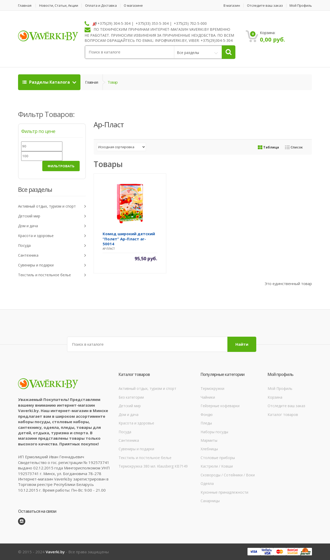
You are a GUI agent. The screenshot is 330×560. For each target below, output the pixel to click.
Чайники (208, 397)
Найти (241, 344)
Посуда (52, 245)
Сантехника (52, 255)
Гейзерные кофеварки (220, 405)
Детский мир (52, 216)
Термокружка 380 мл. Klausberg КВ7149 (153, 466)
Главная (24, 5)
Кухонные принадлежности (224, 492)
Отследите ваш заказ (265, 5)
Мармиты (209, 440)
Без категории (131, 397)
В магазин (232, 5)
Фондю (207, 414)
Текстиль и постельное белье (52, 275)
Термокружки (212, 388)
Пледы (206, 423)
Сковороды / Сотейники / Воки (228, 474)
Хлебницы (209, 448)
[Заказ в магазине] (121, 147)
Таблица (268, 147)
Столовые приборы (218, 457)
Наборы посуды (214, 431)
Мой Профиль (301, 5)
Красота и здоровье (52, 235)
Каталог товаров (283, 414)
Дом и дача (52, 226)
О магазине (133, 5)
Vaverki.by (55, 551)
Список (294, 147)
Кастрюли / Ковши (217, 466)
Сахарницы (210, 500)
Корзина (275, 397)
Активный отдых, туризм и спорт (52, 206)
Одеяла (207, 483)
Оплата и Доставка (101, 5)
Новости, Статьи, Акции (58, 5)
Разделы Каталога (46, 82)
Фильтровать (61, 166)
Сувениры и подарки (52, 265)
